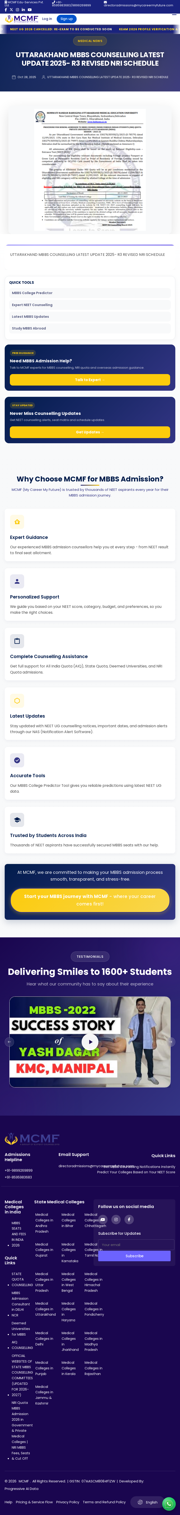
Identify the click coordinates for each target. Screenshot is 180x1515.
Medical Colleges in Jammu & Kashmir (44, 1395)
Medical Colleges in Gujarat (44, 1250)
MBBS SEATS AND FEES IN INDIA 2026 (19, 1234)
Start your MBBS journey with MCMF (90, 900)
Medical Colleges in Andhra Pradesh (44, 1223)
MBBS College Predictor (32, 293)
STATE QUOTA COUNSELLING (22, 1280)
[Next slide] (170, 1042)
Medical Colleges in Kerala (69, 1368)
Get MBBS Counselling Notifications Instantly (139, 1166)
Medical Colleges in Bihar (69, 1220)
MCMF (24, 1481)
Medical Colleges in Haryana (69, 1311)
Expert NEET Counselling (32, 305)
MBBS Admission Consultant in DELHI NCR (21, 1304)
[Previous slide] (9, 1042)
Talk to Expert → (90, 379)
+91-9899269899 (19, 1170)
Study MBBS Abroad (29, 328)
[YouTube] (103, 1219)
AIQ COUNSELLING (22, 1345)
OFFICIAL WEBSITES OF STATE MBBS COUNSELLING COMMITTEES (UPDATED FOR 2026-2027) (22, 1375)
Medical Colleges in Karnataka (70, 1252)
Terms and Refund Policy (104, 1502)
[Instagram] (116, 1219)
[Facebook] (129, 1219)
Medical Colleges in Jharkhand (70, 1341)
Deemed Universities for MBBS (21, 1329)
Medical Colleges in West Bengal (69, 1282)
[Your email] (136, 1244)
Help (8, 1502)
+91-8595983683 (18, 1177)
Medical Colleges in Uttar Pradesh (44, 1282)
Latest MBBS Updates (30, 316)
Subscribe (134, 1256)
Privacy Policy (67, 1502)
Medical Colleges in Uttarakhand (45, 1309)
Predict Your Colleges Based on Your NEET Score (136, 1172)
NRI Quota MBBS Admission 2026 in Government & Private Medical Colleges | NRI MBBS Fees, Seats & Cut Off (22, 1430)
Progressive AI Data (21, 1488)
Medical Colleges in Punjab (44, 1368)
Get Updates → (90, 432)
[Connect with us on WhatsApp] (169, 1504)
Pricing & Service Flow (34, 1502)
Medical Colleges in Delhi (44, 1339)
